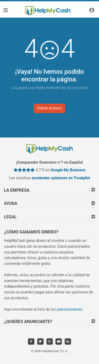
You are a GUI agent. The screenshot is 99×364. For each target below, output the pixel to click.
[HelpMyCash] (47, 10)
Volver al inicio (49, 108)
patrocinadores (69, 309)
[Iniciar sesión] (91, 11)
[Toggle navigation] (5, 11)
